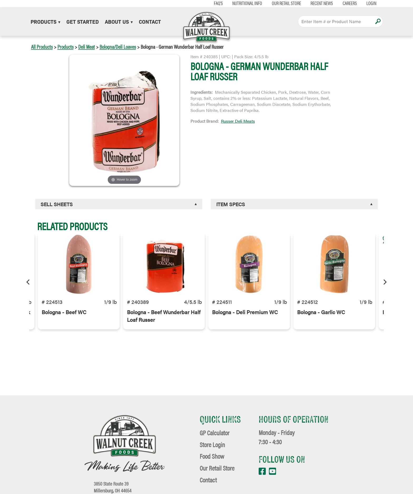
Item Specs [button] (230, 204)
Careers (347, 3)
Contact (150, 21)
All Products (42, 46)
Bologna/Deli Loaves (118, 46)
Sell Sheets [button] (57, 204)
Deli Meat (86, 46)
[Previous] (28, 281)
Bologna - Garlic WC (321, 314)
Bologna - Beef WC (64, 314)
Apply (378, 21)
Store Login (212, 444)
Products (45, 21)
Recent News (319, 3)
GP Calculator (214, 432)
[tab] (118, 204)
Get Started (82, 21)
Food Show (212, 456)
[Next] (384, 281)
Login (368, 3)
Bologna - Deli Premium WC (245, 314)
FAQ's (215, 3)
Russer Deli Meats (238, 121)
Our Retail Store (283, 3)
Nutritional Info (244, 3)
